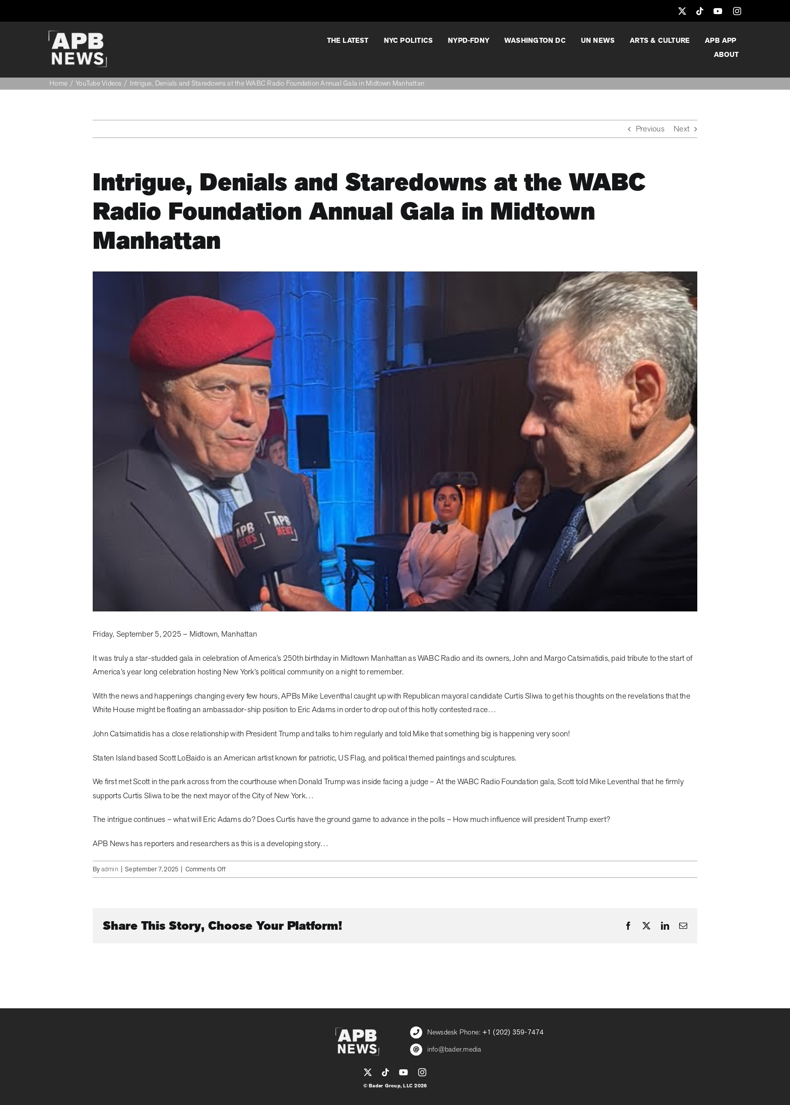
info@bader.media (454, 1049)
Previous (650, 128)
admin (109, 869)
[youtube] (717, 11)
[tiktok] (699, 11)
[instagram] (737, 11)
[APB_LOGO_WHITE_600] (77, 34)
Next (681, 128)
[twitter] (682, 11)
